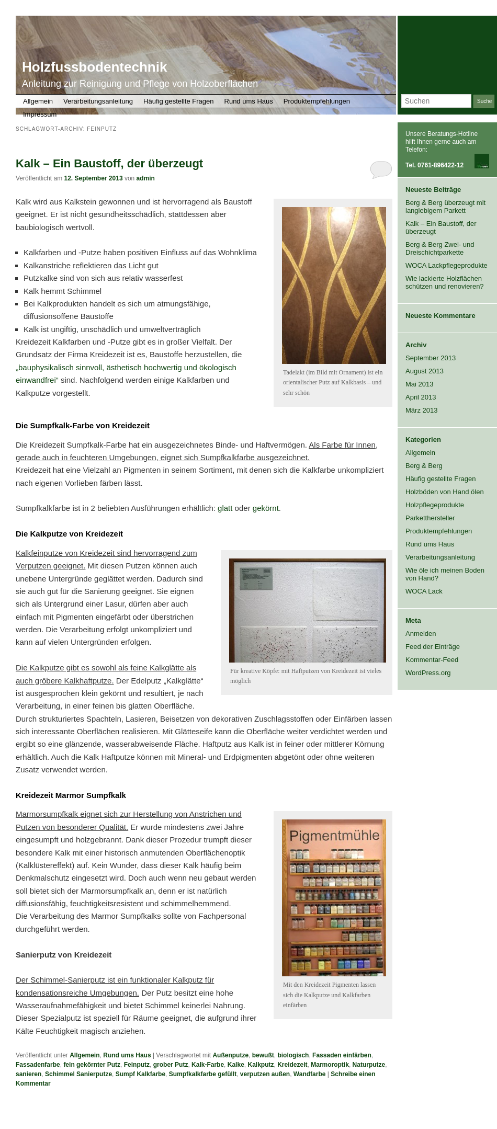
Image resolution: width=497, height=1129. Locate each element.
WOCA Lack (424, 591)
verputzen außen (265, 1074)
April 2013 (420, 397)
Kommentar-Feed (431, 660)
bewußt (263, 1055)
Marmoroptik (330, 1064)
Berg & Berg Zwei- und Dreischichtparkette (440, 248)
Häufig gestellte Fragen (178, 101)
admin (146, 178)
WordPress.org (427, 673)
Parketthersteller (430, 518)
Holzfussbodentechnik (94, 67)
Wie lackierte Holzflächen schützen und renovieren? (444, 282)
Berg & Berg (424, 466)
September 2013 (430, 358)
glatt (225, 508)
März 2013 (421, 410)
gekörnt (266, 508)
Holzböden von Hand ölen (444, 492)
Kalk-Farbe (207, 1064)
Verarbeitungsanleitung (98, 101)
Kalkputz (260, 1064)
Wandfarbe (309, 1074)
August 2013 (424, 371)
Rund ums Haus (248, 101)
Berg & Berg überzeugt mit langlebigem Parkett (445, 206)
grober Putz (170, 1064)
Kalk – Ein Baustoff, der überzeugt (109, 163)
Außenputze (230, 1055)
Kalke (236, 1064)
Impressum (40, 114)
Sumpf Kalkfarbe (140, 1074)
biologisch (293, 1055)
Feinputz (137, 1064)
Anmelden (420, 633)
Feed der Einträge (432, 647)
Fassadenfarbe (38, 1064)
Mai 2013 (419, 384)
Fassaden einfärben (341, 1055)
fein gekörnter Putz (91, 1064)
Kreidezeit (292, 1064)
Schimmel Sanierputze (78, 1074)
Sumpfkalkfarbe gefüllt (202, 1074)
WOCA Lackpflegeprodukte (446, 265)
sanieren (28, 1074)
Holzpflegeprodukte (434, 505)
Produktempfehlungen (317, 101)
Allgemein (38, 101)
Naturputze (369, 1064)
